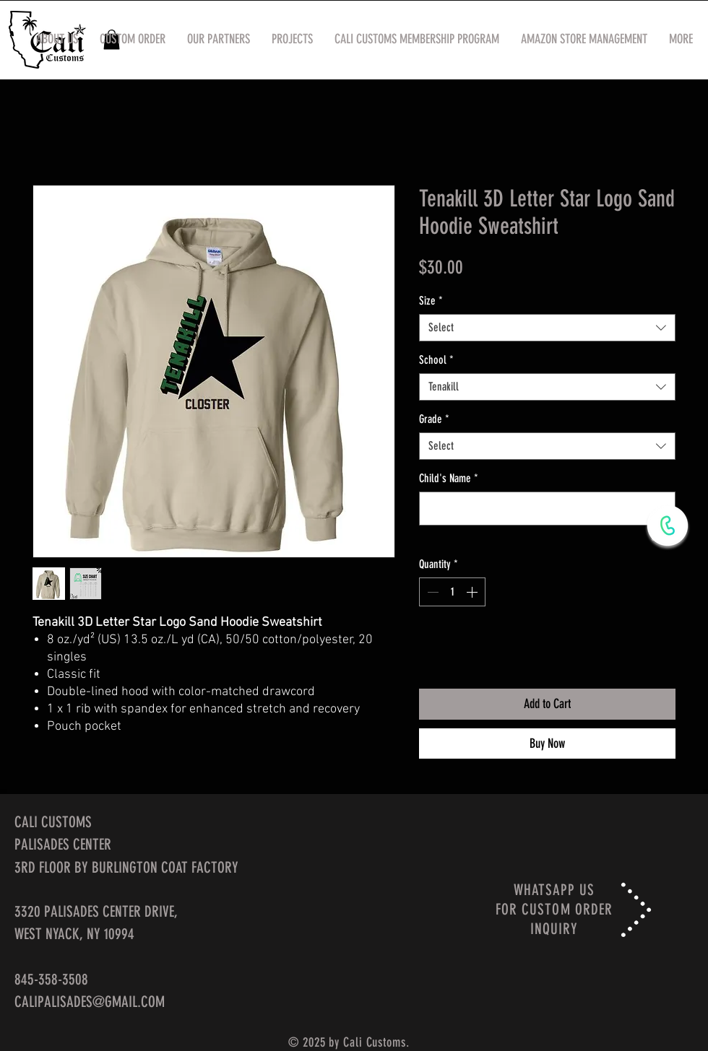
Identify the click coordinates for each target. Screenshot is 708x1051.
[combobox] (547, 327)
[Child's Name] (547, 508)
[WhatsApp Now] (668, 525)
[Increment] (473, 592)
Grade (434, 419)
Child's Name (448, 478)
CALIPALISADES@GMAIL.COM (89, 1002)
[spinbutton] (452, 592)
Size (431, 301)
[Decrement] (431, 592)
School (436, 360)
